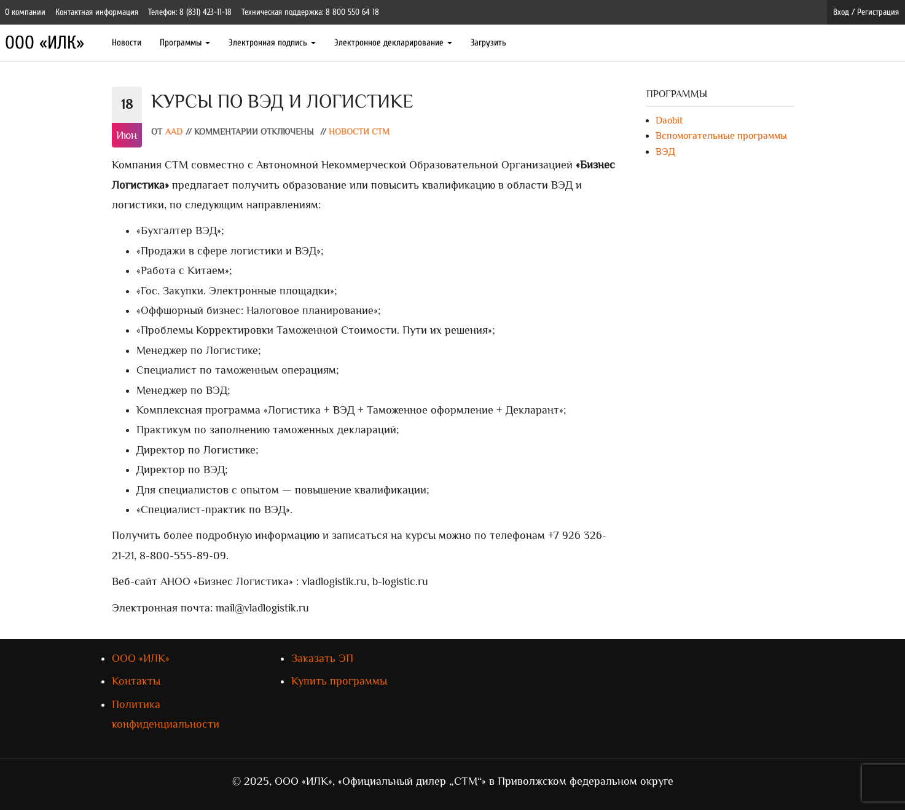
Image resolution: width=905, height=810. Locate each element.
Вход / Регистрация (866, 12)
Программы (185, 42)
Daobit (669, 120)
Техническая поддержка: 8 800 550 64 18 (310, 12)
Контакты (136, 681)
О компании (25, 12)
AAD (173, 131)
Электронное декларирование (393, 42)
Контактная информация (96, 12)
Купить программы (339, 681)
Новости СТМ (359, 131)
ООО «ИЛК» (44, 42)
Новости (126, 42)
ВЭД (665, 151)
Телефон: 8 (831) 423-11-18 (190, 12)
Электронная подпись (272, 42)
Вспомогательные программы (721, 135)
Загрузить (488, 42)
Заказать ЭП (322, 658)
